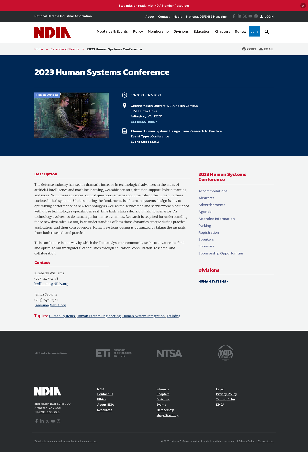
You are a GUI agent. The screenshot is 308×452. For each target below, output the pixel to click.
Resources (104, 409)
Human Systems (62, 316)
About (149, 16)
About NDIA (105, 404)
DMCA (220, 404)
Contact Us (105, 394)
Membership (165, 409)
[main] (154, 193)
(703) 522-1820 (49, 412)
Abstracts (206, 198)
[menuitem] (112, 32)
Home (38, 49)
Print (249, 49)
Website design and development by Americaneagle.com (65, 441)
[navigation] (177, 32)
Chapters (163, 394)
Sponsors (206, 246)
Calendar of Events (65, 49)
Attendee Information (216, 218)
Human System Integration (143, 316)
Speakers (206, 239)
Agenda (205, 211)
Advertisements (211, 205)
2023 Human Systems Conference (114, 49)
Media (177, 16)
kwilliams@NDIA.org (51, 284)
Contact (164, 16)
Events (161, 404)
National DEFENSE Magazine (206, 16)
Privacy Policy (226, 394)
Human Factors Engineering (99, 316)
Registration (208, 232)
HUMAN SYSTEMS (212, 281)
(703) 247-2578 (46, 278)
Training (173, 316)
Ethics (101, 399)
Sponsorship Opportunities (221, 253)
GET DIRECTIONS (143, 121)
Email (266, 49)
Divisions (163, 399)
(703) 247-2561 (46, 300)
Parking (204, 225)
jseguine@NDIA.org (50, 305)
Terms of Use (225, 399)
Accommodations (212, 191)
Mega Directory (167, 415)
